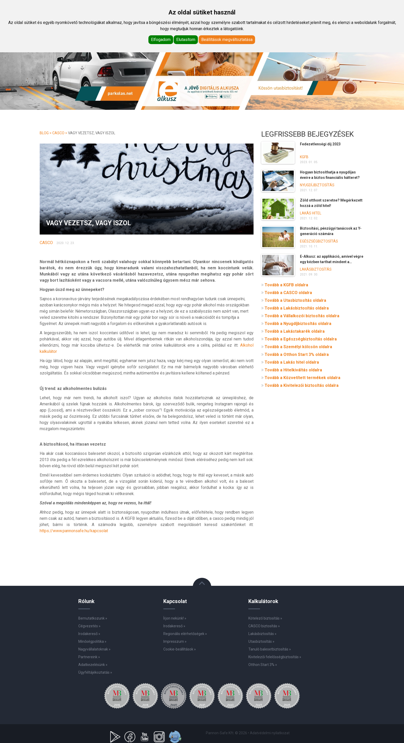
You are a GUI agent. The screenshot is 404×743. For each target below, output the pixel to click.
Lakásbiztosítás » (262, 634)
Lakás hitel (310, 213)
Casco (58, 133)
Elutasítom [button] (185, 39)
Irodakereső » (174, 626)
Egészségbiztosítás (319, 241)
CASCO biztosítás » (264, 626)
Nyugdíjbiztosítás (317, 185)
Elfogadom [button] (161, 39)
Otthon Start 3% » (262, 665)
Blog (44, 133)
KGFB (304, 157)
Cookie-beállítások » (179, 649)
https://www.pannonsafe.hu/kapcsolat (74, 530)
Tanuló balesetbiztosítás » (269, 649)
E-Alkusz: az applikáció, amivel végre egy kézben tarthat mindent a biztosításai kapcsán (331, 261)
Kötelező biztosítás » (265, 618)
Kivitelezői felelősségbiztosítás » (274, 657)
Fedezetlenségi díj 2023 (320, 144)
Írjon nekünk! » (174, 618)
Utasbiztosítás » (261, 641)
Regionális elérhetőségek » (185, 634)
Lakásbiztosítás (316, 269)
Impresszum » (175, 641)
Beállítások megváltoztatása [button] (226, 39)
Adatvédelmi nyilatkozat (270, 733)
